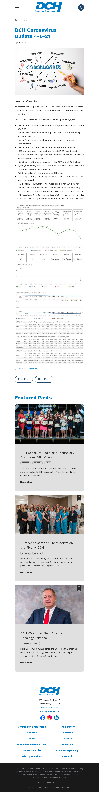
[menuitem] (31, 787)
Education (67, 744)
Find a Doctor (67, 726)
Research (67, 756)
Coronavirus (31, 368)
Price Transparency (67, 750)
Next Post (44, 379)
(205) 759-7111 (49, 711)
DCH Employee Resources (31, 744)
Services (32, 732)
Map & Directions (49, 707)
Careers (67, 738)
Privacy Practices (32, 756)
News (18, 368)
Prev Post (24, 379)
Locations (67, 732)
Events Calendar (31, 750)
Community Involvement (32, 726)
